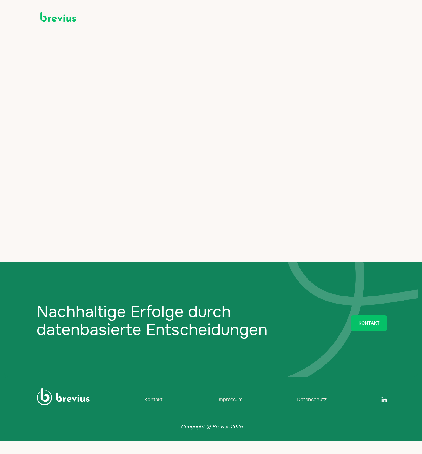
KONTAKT (368, 323)
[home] (58, 17)
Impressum (230, 399)
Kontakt (153, 399)
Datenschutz (312, 399)
